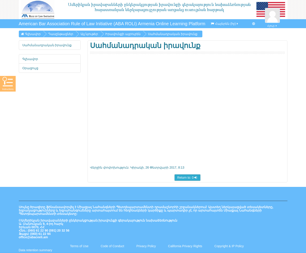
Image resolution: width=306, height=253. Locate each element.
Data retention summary (35, 250)
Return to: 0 (187, 177)
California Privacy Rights (185, 246)
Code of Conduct (112, 246)
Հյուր (272, 23)
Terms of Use (79, 246)
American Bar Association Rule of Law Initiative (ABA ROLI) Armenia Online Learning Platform (112, 23)
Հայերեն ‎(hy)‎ (225, 23)
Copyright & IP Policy (229, 246)
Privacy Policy (146, 246)
